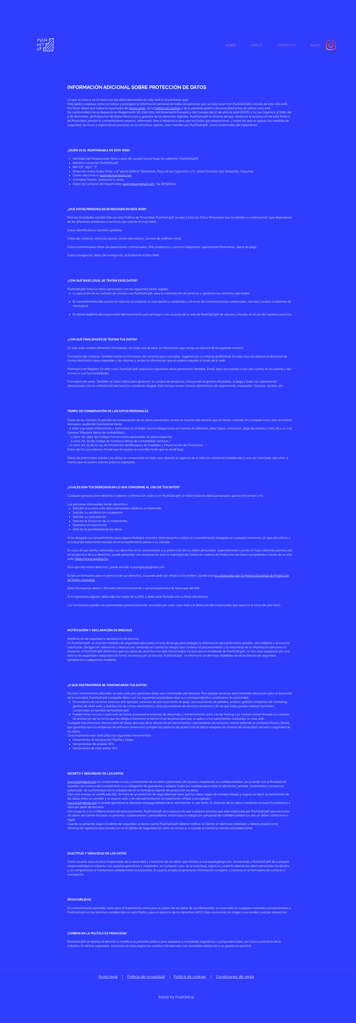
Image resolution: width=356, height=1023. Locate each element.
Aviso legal (108, 976)
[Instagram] (331, 45)
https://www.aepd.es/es (91, 559)
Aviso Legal (137, 108)
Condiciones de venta (235, 976)
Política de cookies (167, 108)
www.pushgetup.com (82, 782)
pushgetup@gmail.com (116, 175)
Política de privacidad (146, 976)
